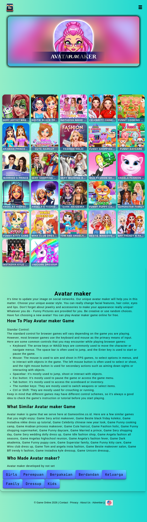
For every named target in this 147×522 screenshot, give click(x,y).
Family (13, 483)
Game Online (22, 7)
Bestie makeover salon (102, 224)
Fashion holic (73, 137)
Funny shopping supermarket (102, 137)
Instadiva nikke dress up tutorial (73, 108)
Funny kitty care (16, 224)
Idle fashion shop (102, 166)
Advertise (97, 502)
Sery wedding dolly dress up (73, 166)
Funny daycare (131, 137)
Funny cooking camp (131, 108)
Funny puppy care (102, 195)
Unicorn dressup (44, 253)
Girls (11, 474)
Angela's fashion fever (44, 195)
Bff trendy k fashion (131, 224)
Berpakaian (61, 474)
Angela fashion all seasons (131, 166)
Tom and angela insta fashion (73, 224)
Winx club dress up (44, 224)
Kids (52, 483)
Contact (63, 502)
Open (140, 7)
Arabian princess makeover (16, 137)
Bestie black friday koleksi (44, 108)
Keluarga (114, 474)
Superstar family (131, 195)
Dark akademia (73, 195)
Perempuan (33, 474)
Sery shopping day (44, 166)
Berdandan (89, 474)
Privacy (74, 502)
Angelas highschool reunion (16, 195)
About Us (85, 502)
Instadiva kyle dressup (16, 253)
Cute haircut (44, 137)
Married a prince (16, 166)
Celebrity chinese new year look (102, 108)
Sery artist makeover (16, 108)
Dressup (34, 483)
